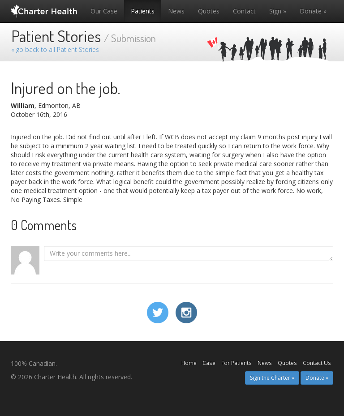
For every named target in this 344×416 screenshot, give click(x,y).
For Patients (236, 362)
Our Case (103, 11)
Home (189, 362)
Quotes (208, 11)
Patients (143, 11)
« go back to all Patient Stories (55, 49)
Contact (244, 11)
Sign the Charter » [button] (272, 378)
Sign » (277, 11)
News (176, 11)
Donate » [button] (316, 378)
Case (208, 362)
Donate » (313, 11)
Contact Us (317, 362)
